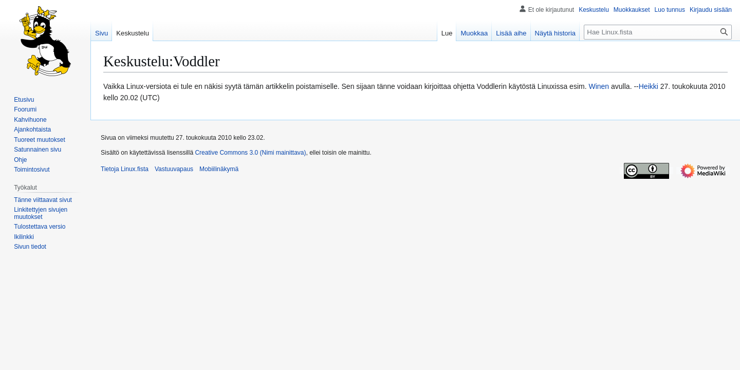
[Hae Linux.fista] (658, 32)
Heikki (648, 86)
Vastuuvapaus (174, 169)
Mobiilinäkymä (218, 169)
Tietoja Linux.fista (125, 169)
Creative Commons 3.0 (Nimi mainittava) (250, 152)
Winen (598, 86)
